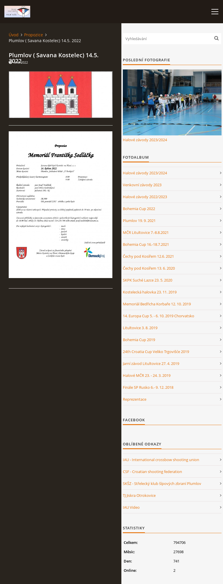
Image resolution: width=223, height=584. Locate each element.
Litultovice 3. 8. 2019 (140, 327)
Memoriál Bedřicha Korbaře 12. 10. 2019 (157, 304)
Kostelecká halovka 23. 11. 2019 (150, 292)
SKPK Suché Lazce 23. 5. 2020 (147, 280)
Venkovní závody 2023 (142, 184)
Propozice (33, 34)
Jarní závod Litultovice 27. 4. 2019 (151, 363)
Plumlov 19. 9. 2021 (139, 220)
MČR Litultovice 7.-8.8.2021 (146, 232)
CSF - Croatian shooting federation (152, 471)
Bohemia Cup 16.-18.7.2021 (146, 244)
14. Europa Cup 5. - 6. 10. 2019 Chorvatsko (158, 315)
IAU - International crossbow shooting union (161, 459)
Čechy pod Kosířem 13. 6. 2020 (149, 268)
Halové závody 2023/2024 (145, 139)
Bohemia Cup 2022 (139, 208)
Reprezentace (134, 399)
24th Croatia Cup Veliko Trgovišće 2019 (156, 351)
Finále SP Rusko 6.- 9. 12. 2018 (148, 387)
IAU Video (131, 507)
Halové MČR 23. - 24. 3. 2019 (146, 375)
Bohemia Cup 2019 (139, 339)
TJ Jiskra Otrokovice (139, 495)
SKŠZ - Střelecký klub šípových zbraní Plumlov (162, 483)
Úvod (14, 34)
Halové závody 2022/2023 (145, 196)
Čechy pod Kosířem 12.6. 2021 (148, 256)
